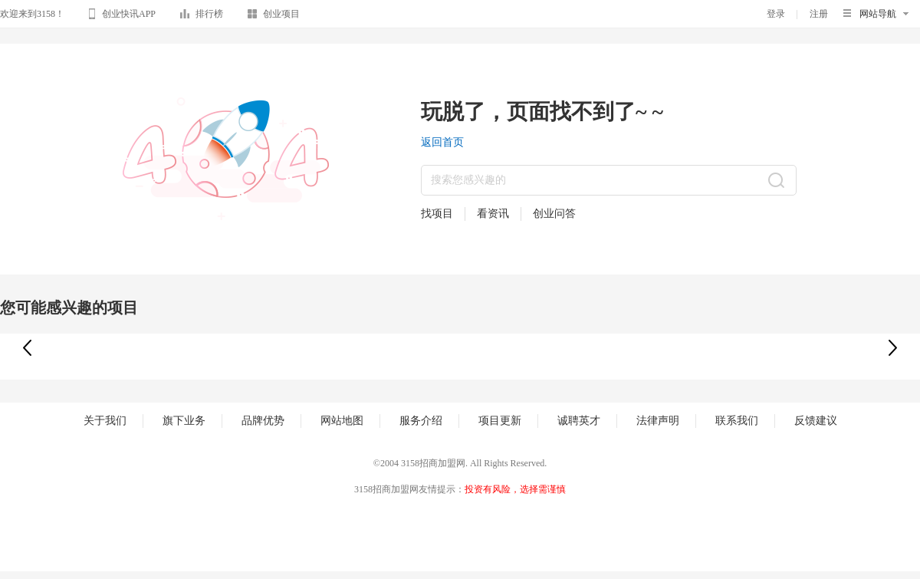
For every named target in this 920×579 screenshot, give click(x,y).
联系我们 (736, 420)
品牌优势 (263, 420)
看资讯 (493, 213)
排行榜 (201, 16)
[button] (893, 348)
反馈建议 (815, 420)
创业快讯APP (122, 16)
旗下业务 (184, 420)
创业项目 (274, 16)
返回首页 (442, 142)
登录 (776, 13)
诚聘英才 (578, 420)
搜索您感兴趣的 (468, 180)
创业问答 (554, 213)
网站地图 (341, 420)
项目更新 (499, 420)
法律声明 (657, 420)
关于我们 (105, 420)
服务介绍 (420, 420)
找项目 (437, 213)
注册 (819, 13)
